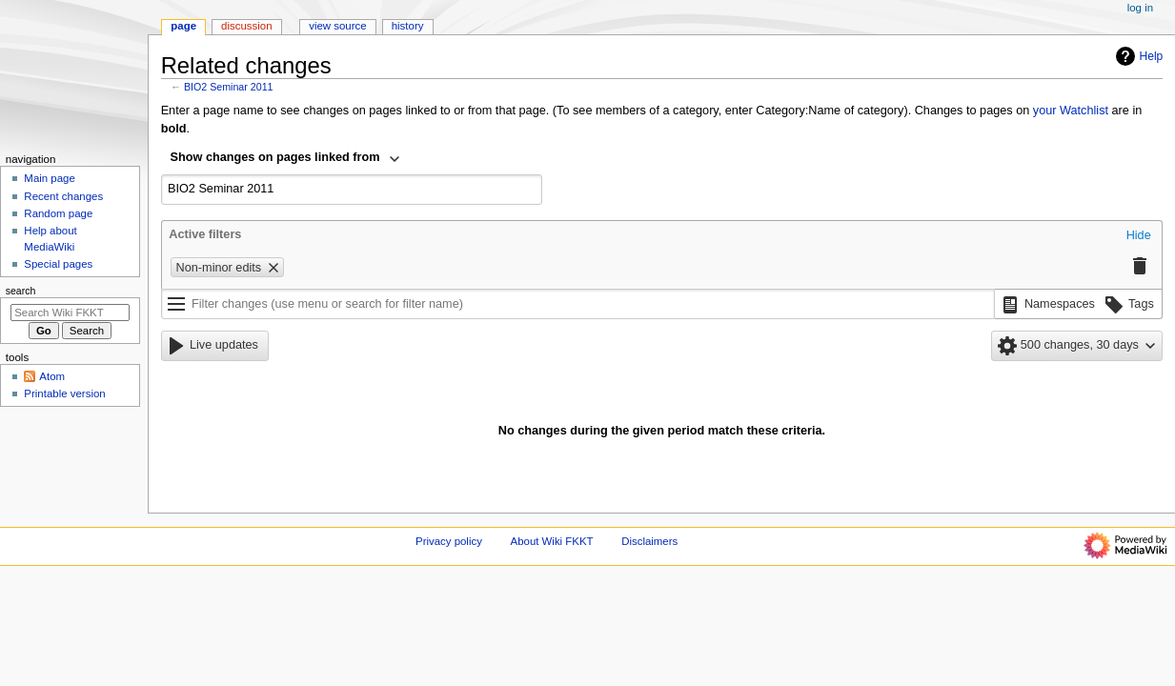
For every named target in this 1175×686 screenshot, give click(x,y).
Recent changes (63, 196)
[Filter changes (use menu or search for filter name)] (578, 304)
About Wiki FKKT (552, 541)
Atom (52, 376)
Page (183, 25)
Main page (49, 178)
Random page (58, 213)
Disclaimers (649, 541)
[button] (1139, 236)
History (408, 25)
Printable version (64, 393)
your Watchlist (1070, 110)
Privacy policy (448, 541)
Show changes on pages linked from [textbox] (275, 157)
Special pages (58, 264)
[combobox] (286, 159)
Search (21, 290)
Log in (1140, 7)
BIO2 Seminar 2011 (228, 86)
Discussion (246, 25)
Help (1137, 56)
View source (337, 25)
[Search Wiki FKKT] (70, 312)
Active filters (205, 234)
